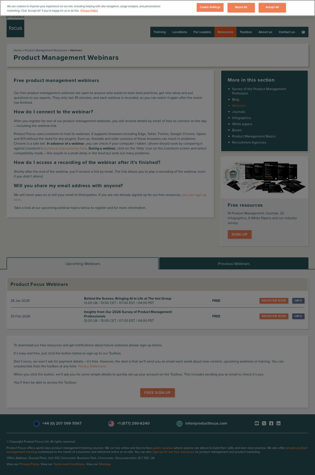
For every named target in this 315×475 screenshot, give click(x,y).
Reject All (241, 7)
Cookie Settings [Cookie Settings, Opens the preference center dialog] (210, 7)
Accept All (272, 7)
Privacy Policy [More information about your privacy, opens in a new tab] (89, 10)
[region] (157, 8)
